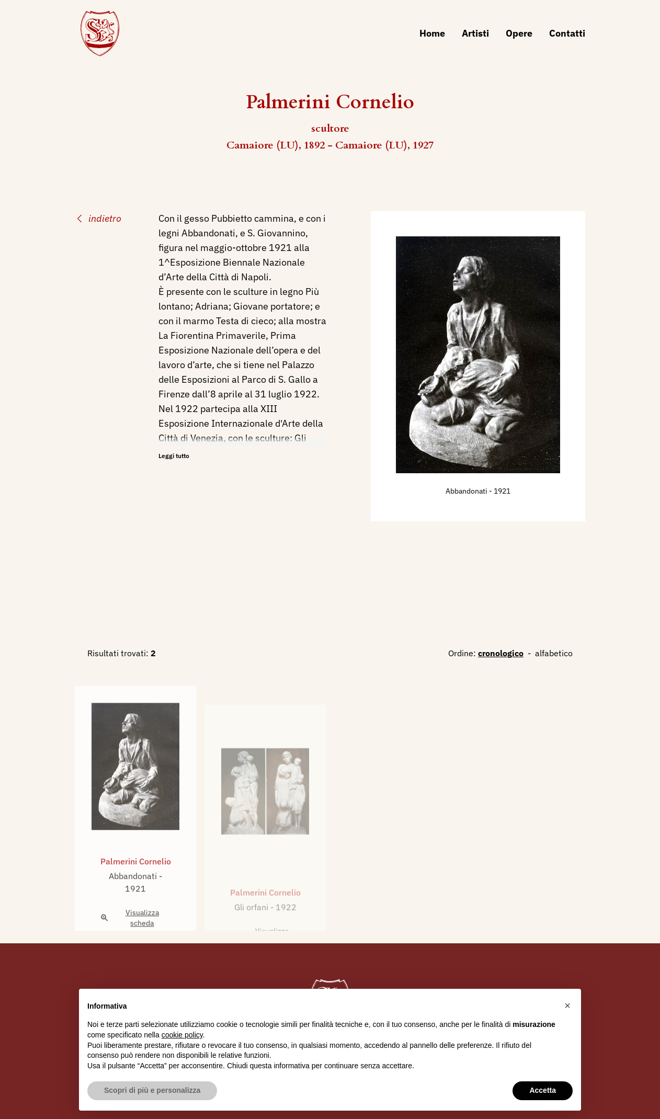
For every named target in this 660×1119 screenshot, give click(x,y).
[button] (567, 1005)
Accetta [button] (542, 1090)
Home (432, 33)
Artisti (475, 33)
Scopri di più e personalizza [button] (152, 1090)
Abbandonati (467, 491)
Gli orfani (252, 924)
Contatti (567, 33)
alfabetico (554, 653)
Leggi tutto (173, 456)
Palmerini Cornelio (135, 876)
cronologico (501, 653)
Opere (519, 33)
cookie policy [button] (182, 1035)
